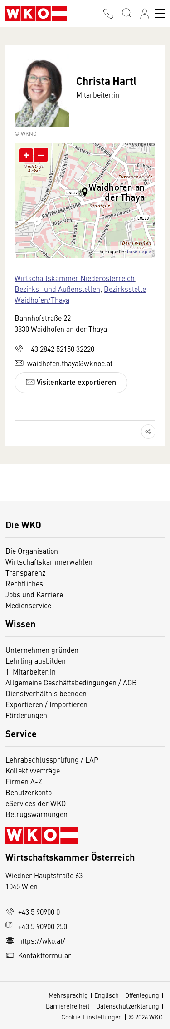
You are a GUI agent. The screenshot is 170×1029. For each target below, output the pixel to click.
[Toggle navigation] (160, 13)
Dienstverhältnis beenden (46, 693)
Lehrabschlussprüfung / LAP (51, 759)
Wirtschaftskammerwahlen (48, 561)
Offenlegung (142, 995)
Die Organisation (31, 551)
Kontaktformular (38, 955)
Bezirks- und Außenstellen (57, 289)
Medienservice (28, 605)
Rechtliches (24, 583)
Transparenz (25, 572)
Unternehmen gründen (41, 650)
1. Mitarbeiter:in (30, 671)
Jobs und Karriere (34, 594)
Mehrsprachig (68, 995)
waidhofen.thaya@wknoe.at (63, 363)
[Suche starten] (126, 13)
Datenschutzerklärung (127, 1006)
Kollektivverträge (32, 770)
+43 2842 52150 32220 (54, 349)
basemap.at (140, 251)
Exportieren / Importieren (46, 704)
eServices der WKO (35, 803)
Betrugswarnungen (37, 814)
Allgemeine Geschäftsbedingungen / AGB (71, 682)
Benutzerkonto (28, 792)
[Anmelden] (144, 13)
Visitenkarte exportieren (71, 382)
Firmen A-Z (23, 781)
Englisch (106, 995)
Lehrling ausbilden (35, 660)
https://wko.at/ (35, 940)
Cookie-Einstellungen (91, 1017)
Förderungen (26, 715)
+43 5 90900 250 (36, 926)
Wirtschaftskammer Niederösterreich (75, 278)
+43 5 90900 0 (32, 911)
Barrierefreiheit (68, 1006)
